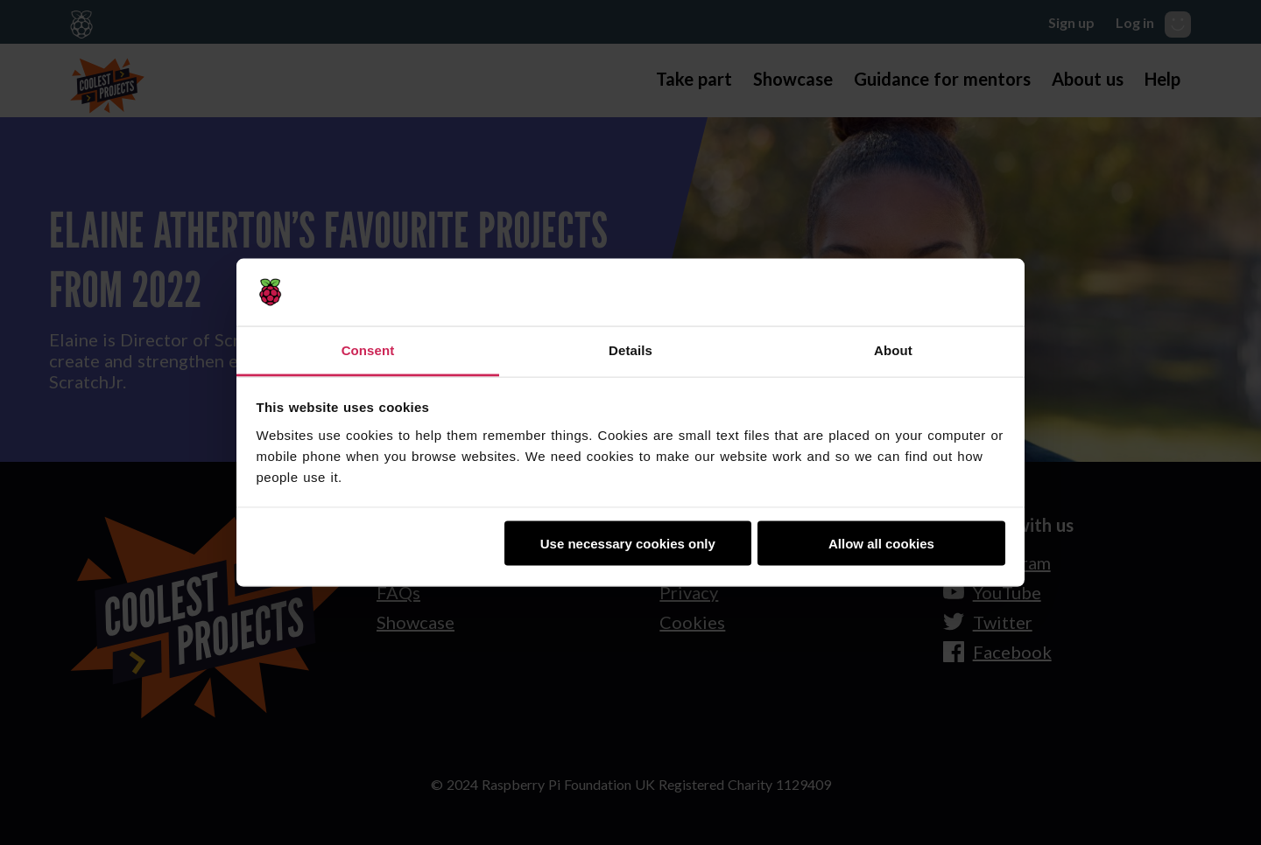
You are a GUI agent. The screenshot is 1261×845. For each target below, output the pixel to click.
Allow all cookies (881, 543)
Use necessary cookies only (627, 543)
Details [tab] (630, 349)
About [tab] (893, 349)
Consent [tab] (368, 349)
